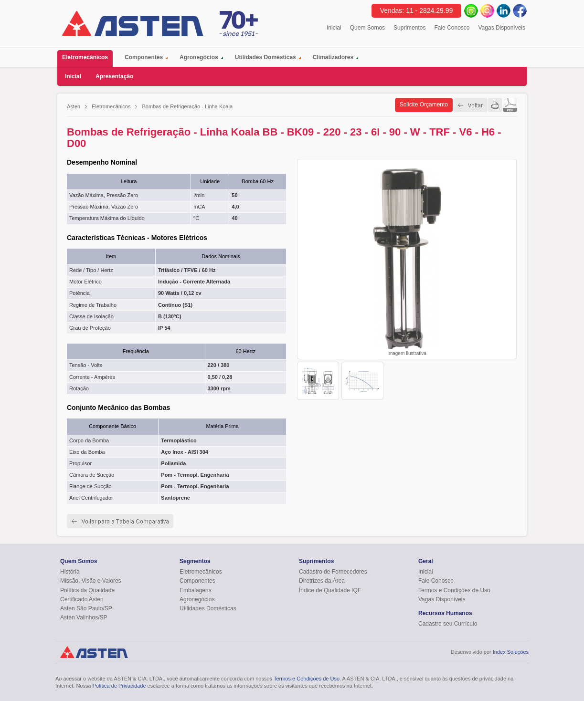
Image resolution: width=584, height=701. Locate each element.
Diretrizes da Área (322, 580)
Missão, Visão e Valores (90, 580)
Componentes (144, 57)
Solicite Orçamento (424, 104)
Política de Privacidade (119, 686)
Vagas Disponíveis (502, 27)
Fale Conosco (451, 27)
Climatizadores (333, 57)
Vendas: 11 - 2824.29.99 (416, 10)
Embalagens (196, 590)
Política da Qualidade (87, 590)
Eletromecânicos (87, 58)
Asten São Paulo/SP (86, 608)
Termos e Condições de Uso (454, 590)
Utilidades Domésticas (265, 57)
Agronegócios (199, 57)
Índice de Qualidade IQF (330, 590)
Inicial (334, 27)
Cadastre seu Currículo (447, 623)
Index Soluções (511, 652)
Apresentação (114, 76)
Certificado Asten (82, 599)
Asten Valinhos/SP (83, 617)
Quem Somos (367, 27)
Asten (73, 106)
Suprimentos (409, 27)
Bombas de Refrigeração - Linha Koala (187, 106)
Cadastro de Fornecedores (333, 571)
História (70, 571)
